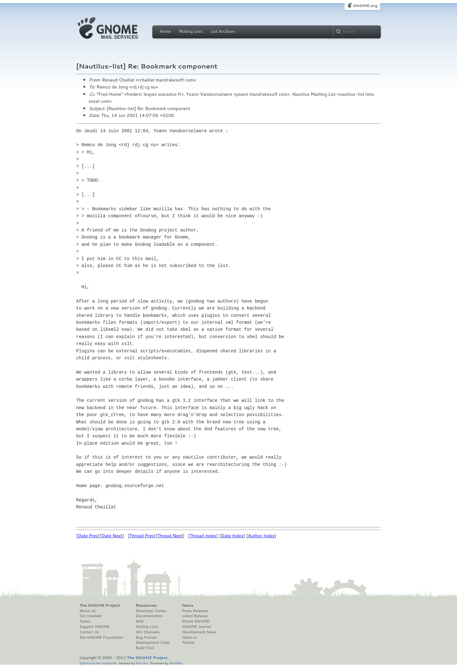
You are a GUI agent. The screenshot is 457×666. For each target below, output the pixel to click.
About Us (87, 610)
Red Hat (142, 663)
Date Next (111, 535)
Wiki (140, 621)
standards (109, 663)
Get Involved (90, 615)
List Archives (223, 31)
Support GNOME (94, 626)
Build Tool (145, 647)
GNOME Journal (196, 626)
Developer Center (151, 610)
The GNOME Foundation (101, 637)
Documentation (149, 615)
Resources (146, 605)
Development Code (152, 642)
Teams (85, 621)
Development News (199, 632)
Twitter (188, 642)
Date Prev (88, 535)
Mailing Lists (191, 31)
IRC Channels (148, 632)
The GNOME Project (99, 605)
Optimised (87, 663)
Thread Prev (141, 535)
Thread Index (203, 535)
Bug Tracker (146, 637)
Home (165, 31)
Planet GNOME (195, 621)
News (187, 605)
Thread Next (170, 535)
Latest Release (195, 615)
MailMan (175, 663)
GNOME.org (365, 5)
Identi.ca (189, 637)
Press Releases (195, 610)
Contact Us (89, 632)
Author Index (261, 535)
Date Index (232, 535)
